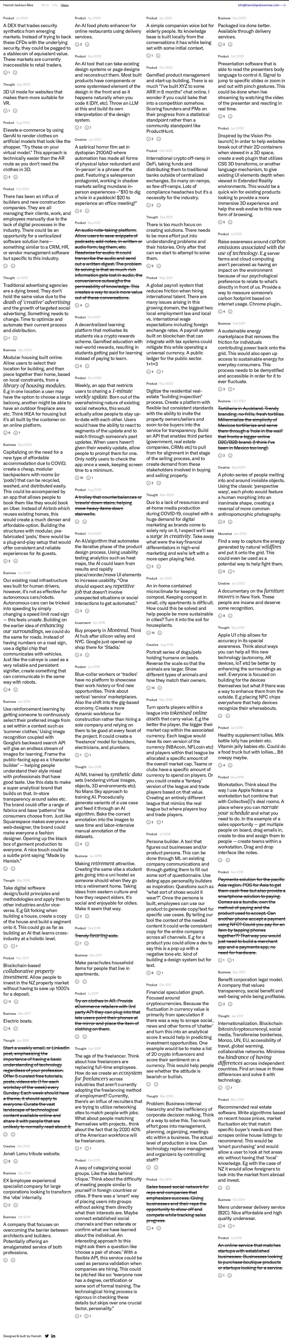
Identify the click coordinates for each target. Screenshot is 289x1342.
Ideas (65, 5)
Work (45, 5)
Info (55, 5)
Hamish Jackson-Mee (18, 5)
